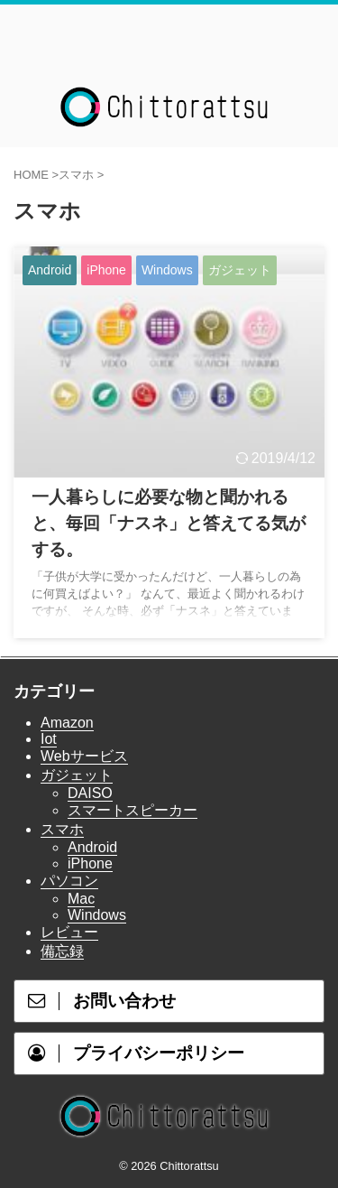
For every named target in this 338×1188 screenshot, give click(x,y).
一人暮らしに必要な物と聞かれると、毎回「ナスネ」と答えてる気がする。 (169, 523)
